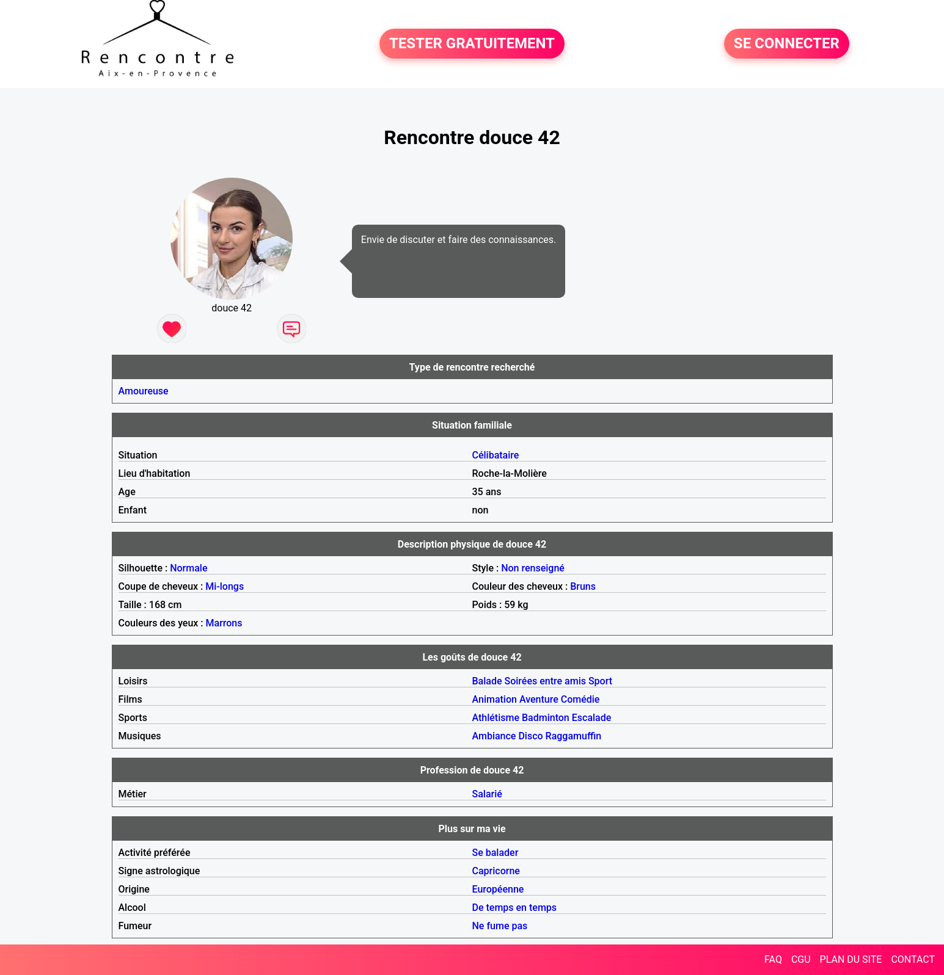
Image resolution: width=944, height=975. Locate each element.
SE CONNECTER (787, 44)
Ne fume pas (500, 926)
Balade (487, 681)
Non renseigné (533, 568)
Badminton (545, 717)
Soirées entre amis (545, 681)
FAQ (773, 959)
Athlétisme (496, 717)
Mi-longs (224, 586)
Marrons (224, 623)
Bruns (583, 586)
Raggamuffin (574, 736)
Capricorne (496, 871)
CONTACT (913, 959)
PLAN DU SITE (851, 959)
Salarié (487, 794)
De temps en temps (514, 907)
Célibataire (495, 455)
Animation (494, 699)
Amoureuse (144, 391)
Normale (188, 568)
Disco (530, 736)
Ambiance (494, 736)
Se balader (495, 852)
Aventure (538, 699)
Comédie (580, 699)
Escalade (592, 717)
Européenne (498, 889)
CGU (801, 959)
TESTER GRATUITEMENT (472, 44)
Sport (600, 681)
